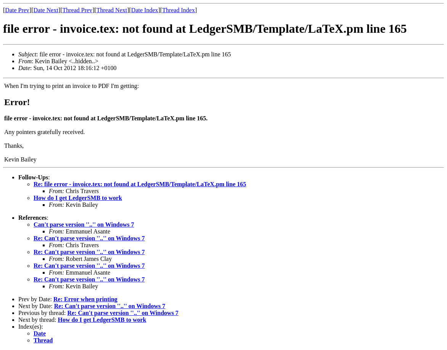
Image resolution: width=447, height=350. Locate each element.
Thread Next (111, 10)
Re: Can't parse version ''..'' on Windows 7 (89, 238)
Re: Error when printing (85, 299)
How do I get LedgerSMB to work (78, 198)
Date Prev (17, 10)
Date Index (144, 10)
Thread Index (178, 10)
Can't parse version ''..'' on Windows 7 (84, 224)
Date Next (46, 10)
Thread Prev (77, 10)
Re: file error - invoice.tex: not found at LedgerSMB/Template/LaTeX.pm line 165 (140, 184)
